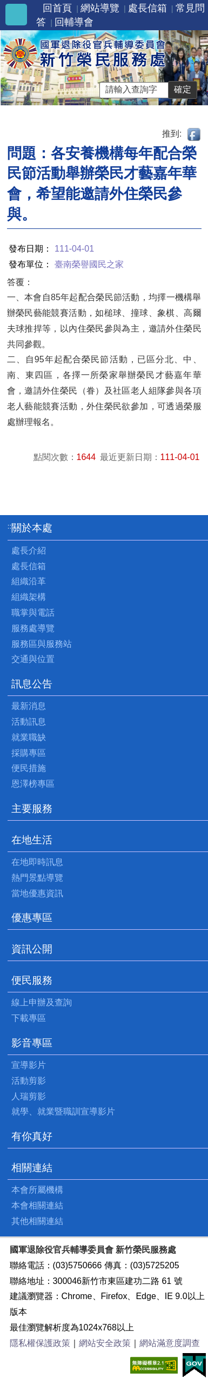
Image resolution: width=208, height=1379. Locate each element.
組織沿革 (28, 581)
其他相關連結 (37, 1221)
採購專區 (28, 753)
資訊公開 (31, 949)
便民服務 (31, 980)
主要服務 (31, 808)
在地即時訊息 (37, 862)
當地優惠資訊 (37, 893)
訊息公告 (31, 684)
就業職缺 (28, 737)
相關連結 (31, 1167)
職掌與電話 (33, 612)
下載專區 (28, 1018)
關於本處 (31, 527)
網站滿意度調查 (169, 1343)
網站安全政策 (105, 1343)
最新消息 (28, 706)
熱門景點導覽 (37, 877)
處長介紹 (28, 550)
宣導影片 (28, 1065)
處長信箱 (147, 8)
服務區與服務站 (41, 643)
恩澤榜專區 (33, 783)
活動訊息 (28, 721)
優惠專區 (31, 917)
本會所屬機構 (37, 1189)
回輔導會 (74, 22)
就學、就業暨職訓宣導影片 (63, 1111)
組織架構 (28, 596)
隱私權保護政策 (40, 1343)
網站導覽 (99, 8)
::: (11, 526)
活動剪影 (28, 1080)
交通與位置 (33, 659)
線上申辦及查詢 (41, 1002)
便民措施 (28, 768)
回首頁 (57, 8)
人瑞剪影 (28, 1096)
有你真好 (31, 1136)
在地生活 (31, 840)
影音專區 (31, 1043)
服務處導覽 (33, 628)
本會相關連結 (37, 1205)
